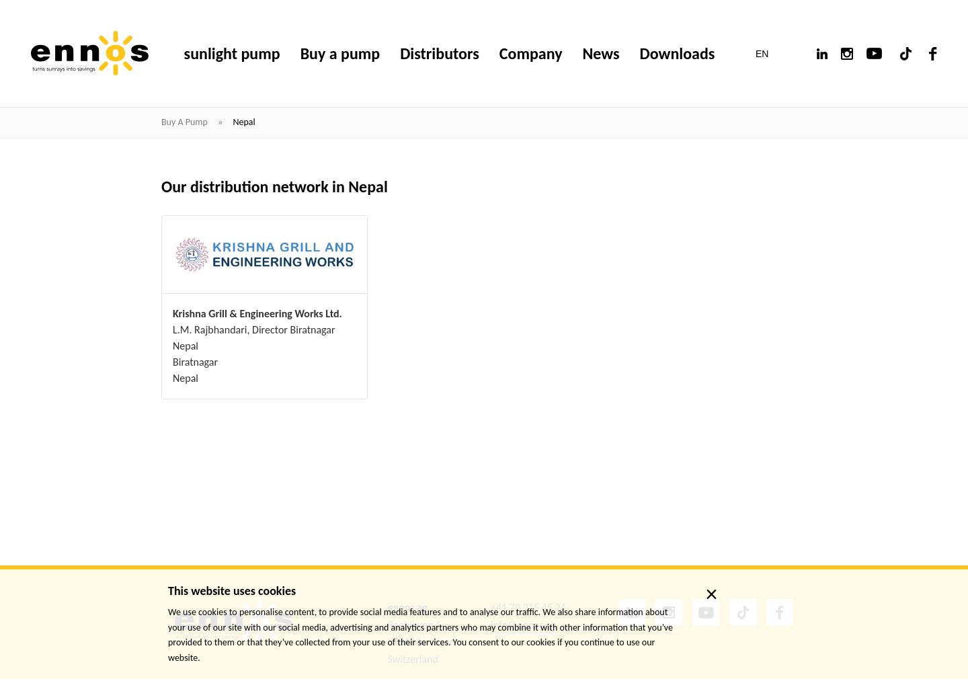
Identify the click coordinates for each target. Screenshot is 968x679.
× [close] (711, 594)
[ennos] (90, 53)
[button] (770, 54)
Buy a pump (185, 122)
